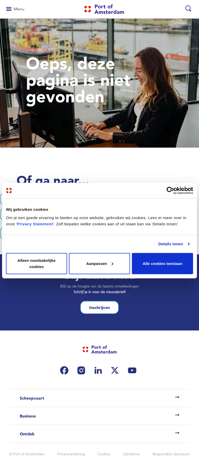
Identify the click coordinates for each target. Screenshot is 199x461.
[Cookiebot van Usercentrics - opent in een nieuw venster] (170, 191)
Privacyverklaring (71, 454)
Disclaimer (131, 454)
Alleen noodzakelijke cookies (36, 263)
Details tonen (170, 244)
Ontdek (27, 433)
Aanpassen (99, 263)
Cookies (103, 454)
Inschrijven (99, 307)
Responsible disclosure (171, 454)
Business (28, 416)
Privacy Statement (35, 223)
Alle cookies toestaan (162, 263)
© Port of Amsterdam (26, 454)
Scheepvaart (32, 398)
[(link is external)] (65, 370)
